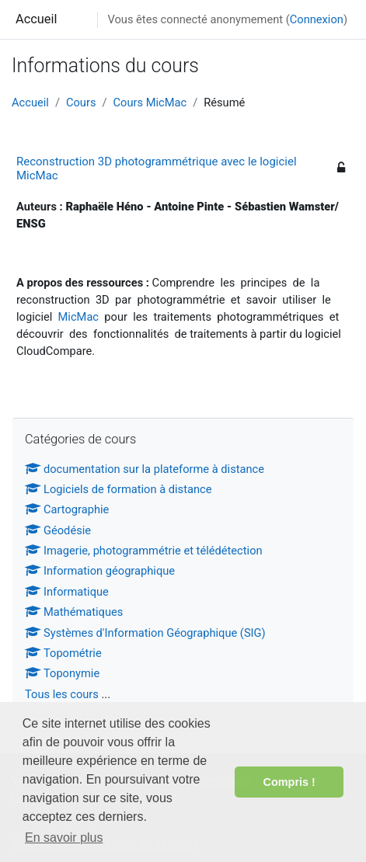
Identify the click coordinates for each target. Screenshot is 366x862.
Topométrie (63, 653)
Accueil (36, 19)
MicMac (78, 317)
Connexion (316, 19)
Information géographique (100, 571)
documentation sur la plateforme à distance (144, 469)
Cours (81, 102)
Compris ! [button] (289, 782)
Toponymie (62, 673)
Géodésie (58, 530)
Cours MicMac (150, 102)
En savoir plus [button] (64, 837)
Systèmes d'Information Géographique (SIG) (145, 633)
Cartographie (67, 509)
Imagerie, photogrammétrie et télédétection (144, 551)
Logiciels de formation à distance (118, 489)
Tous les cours (62, 694)
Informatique (67, 592)
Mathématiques (74, 612)
